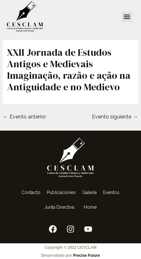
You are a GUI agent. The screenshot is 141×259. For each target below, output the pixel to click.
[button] (127, 17)
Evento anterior (24, 117)
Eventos (111, 192)
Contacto (31, 192)
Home (90, 207)
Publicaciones (61, 192)
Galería (89, 192)
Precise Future (86, 255)
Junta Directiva (60, 207)
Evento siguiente (115, 117)
